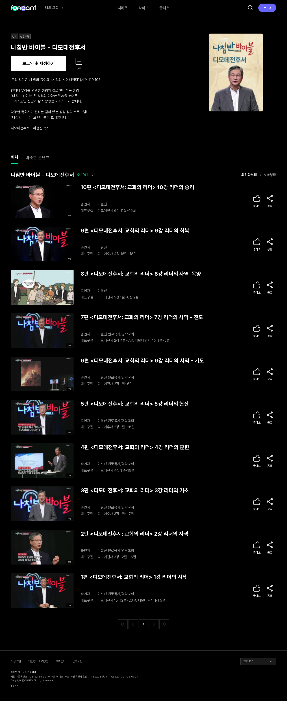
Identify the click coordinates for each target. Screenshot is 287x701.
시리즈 (123, 8)
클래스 (164, 8)
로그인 (267, 8)
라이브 (144, 8)
